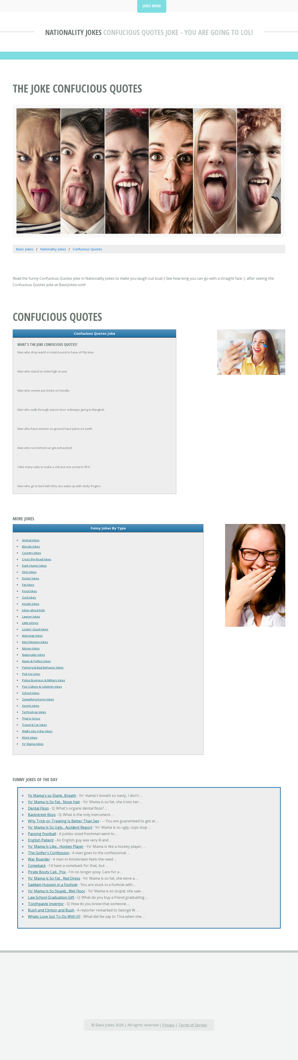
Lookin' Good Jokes (35, 629)
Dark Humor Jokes (34, 566)
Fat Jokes (28, 585)
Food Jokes (29, 591)
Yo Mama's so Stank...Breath (52, 795)
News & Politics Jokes (36, 661)
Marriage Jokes (32, 636)
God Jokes (29, 597)
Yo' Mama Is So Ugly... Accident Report (60, 827)
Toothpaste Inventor (46, 903)
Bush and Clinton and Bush (51, 910)
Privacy (168, 1024)
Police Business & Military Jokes (43, 680)
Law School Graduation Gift (51, 897)
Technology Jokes (34, 712)
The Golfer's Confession (48, 852)
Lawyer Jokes (31, 616)
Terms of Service (192, 1024)
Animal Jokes (31, 540)
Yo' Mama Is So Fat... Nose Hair (54, 801)
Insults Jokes (30, 604)
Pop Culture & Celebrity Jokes (42, 687)
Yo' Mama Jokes (33, 744)
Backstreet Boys (42, 814)
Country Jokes (31, 553)
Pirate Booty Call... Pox (47, 871)
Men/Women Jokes (35, 642)
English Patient (41, 840)
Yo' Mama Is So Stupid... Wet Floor (56, 891)
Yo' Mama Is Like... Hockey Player (56, 846)
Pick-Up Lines (31, 674)
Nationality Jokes (73, 32)
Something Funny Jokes (38, 699)
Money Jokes (31, 648)
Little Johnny (30, 623)
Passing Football (42, 833)
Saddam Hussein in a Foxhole (52, 884)
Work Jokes (29, 737)
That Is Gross (31, 718)
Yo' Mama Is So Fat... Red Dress (54, 878)
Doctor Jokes (30, 578)
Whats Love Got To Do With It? (54, 916)
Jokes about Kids (33, 610)
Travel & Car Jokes (34, 725)
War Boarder (39, 859)
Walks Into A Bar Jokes (37, 731)
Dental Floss (38, 808)
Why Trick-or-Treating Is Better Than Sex (63, 820)
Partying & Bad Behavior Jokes (43, 667)
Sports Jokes (30, 706)
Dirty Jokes (29, 572)
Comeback (37, 865)
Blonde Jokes (31, 546)
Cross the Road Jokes (36, 559)
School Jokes (31, 693)
